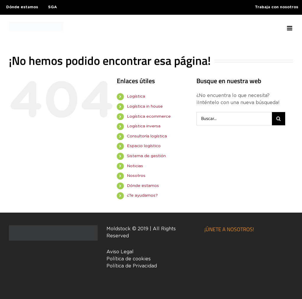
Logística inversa (143, 126)
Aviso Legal (120, 251)
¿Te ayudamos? (142, 195)
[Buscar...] (234, 118)
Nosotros (136, 176)
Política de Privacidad (131, 266)
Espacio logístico (144, 146)
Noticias (135, 166)
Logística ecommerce (149, 116)
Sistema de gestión (146, 156)
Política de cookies (128, 259)
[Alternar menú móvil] (290, 28)
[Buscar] (278, 118)
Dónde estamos (143, 186)
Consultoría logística (147, 136)
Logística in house (145, 106)
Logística (136, 96)
